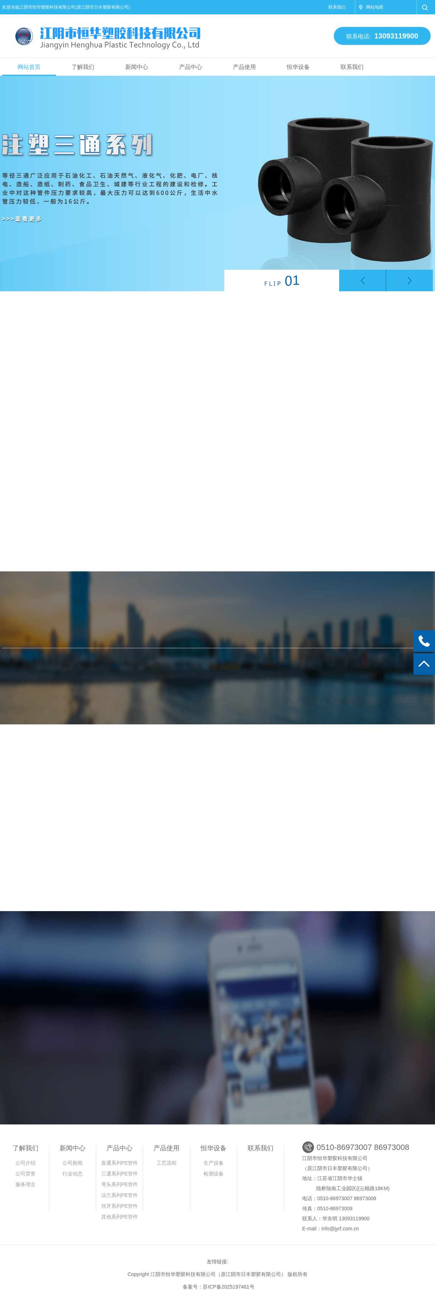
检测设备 (214, 1174)
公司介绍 (25, 1163)
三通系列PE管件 (119, 1174)
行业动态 (72, 1174)
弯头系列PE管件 (119, 1184)
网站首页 (29, 67)
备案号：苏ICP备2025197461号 (218, 1287)
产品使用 (244, 67)
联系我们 (337, 7)
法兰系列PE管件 (119, 1195)
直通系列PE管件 (119, 1163)
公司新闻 (72, 1163)
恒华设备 (298, 67)
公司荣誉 (25, 1174)
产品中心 (190, 67)
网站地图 (374, 7)
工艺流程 (166, 1163)
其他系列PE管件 (119, 1217)
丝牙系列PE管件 (119, 1206)
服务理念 (25, 1184)
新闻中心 (136, 67)
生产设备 (214, 1163)
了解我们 (82, 67)
